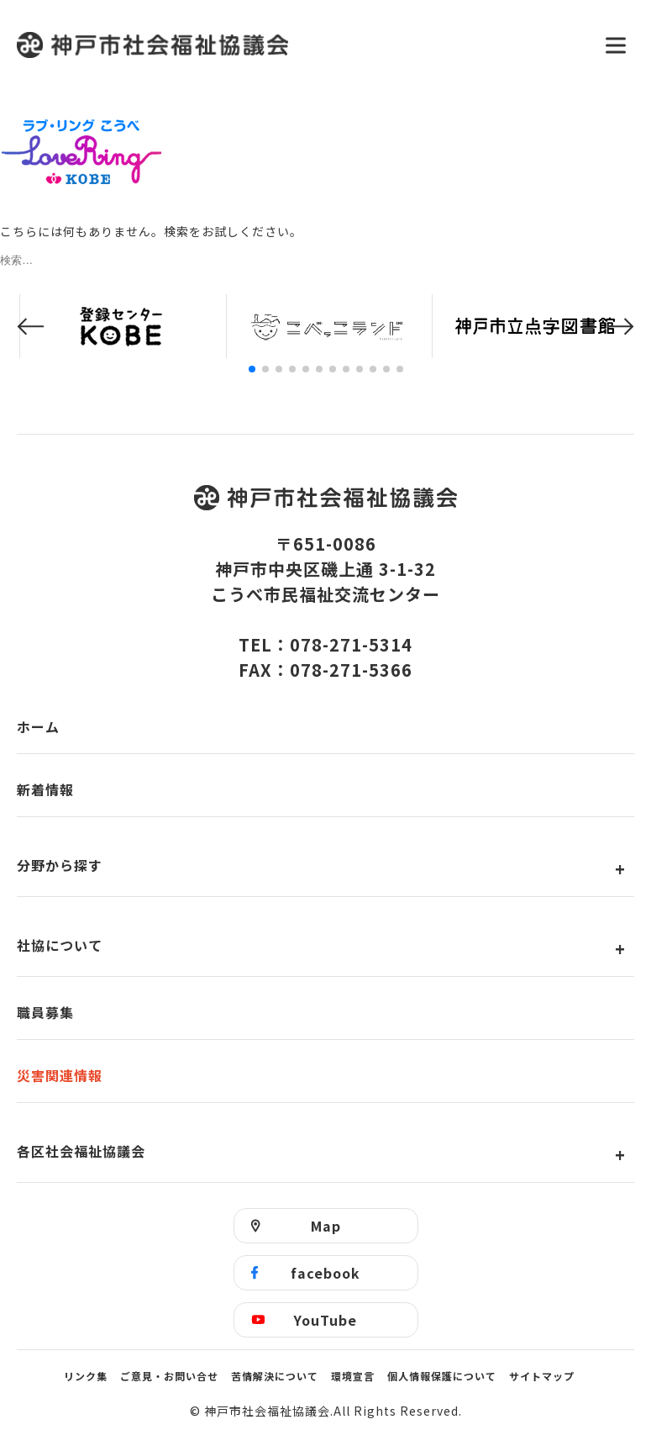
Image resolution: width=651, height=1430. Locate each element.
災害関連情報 (59, 1075)
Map (326, 1226)
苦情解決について (274, 1376)
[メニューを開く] (615, 45)
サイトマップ (542, 1376)
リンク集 (86, 1376)
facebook (325, 1273)
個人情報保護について (441, 1376)
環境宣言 (353, 1376)
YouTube (325, 1320)
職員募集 (45, 1012)
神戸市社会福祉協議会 (300, 45)
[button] (30, 326)
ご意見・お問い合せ (169, 1376)
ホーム (38, 726)
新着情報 (45, 789)
